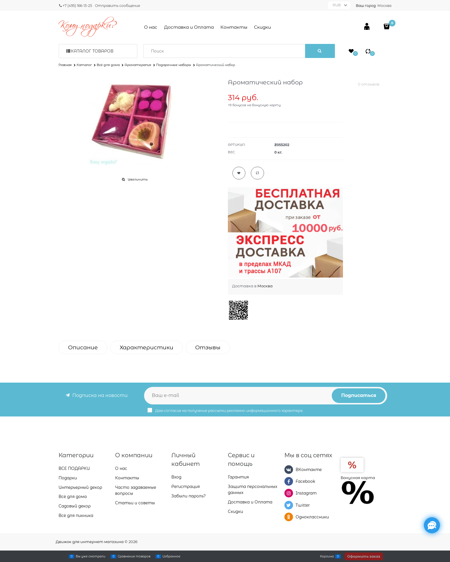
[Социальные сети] (432, 525)
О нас (150, 27)
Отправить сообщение (117, 5)
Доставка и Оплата (189, 27)
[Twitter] (288, 505)
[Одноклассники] (288, 517)
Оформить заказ (363, 556)
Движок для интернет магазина (90, 541)
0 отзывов (368, 84)
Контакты (233, 27)
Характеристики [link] (146, 347)
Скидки (262, 27)
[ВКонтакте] (288, 469)
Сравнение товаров (134, 556)
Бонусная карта (358, 477)
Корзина (327, 556)
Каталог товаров (92, 51)
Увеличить (138, 179)
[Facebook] (288, 481)
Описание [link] (83, 347)
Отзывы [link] (207, 347)
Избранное (171, 556)
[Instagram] (288, 493)
